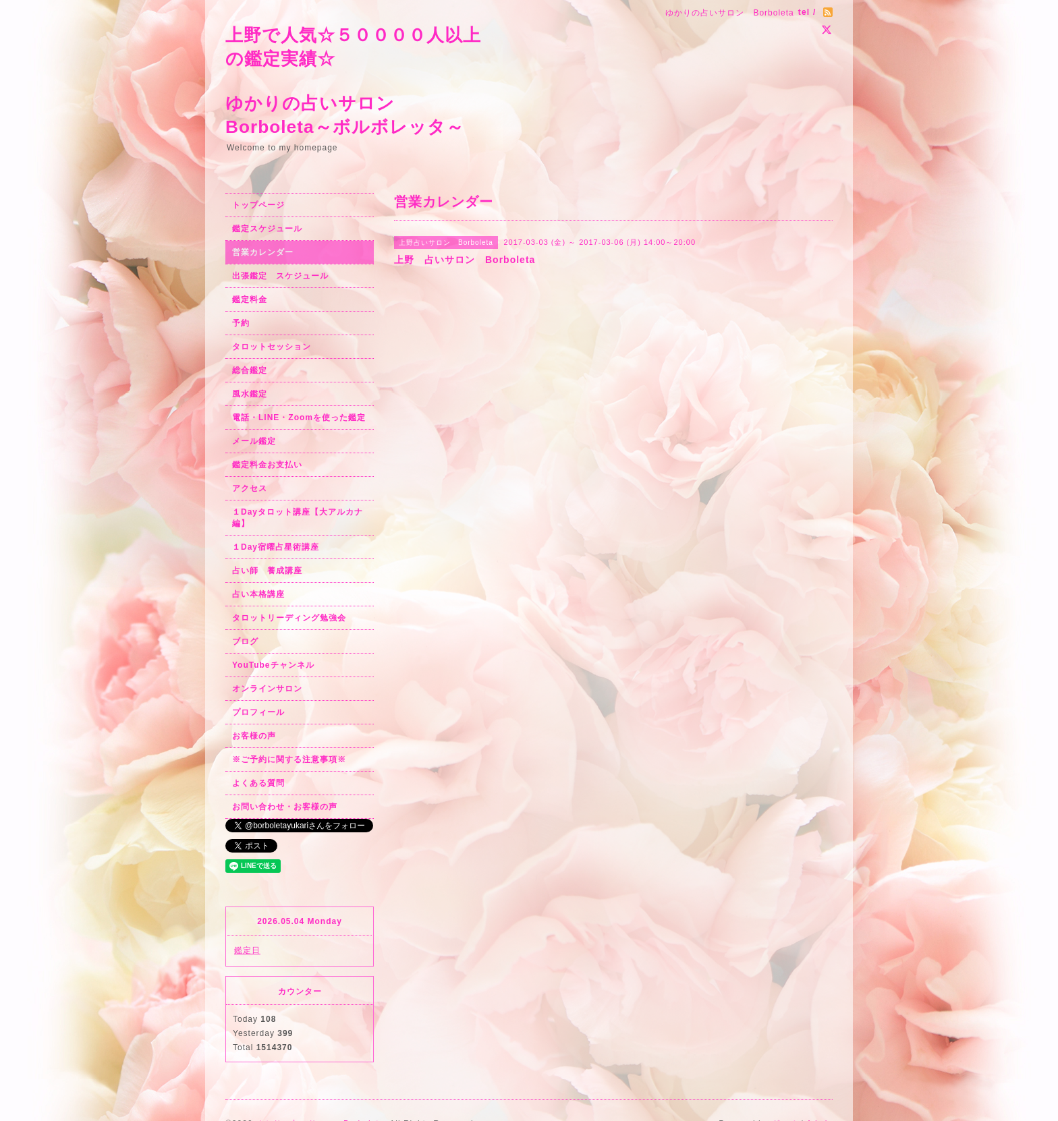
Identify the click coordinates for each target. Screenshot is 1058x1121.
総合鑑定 (249, 370)
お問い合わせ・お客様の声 (284, 806)
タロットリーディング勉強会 (289, 618)
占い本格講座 (258, 594)
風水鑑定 (249, 394)
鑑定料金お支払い (267, 464)
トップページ (258, 205)
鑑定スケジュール (267, 228)
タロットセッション (271, 346)
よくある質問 (258, 783)
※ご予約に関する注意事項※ (289, 759)
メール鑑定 (254, 441)
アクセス (249, 488)
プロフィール (258, 712)
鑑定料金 (249, 299)
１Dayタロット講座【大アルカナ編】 (297, 517)
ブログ (245, 641)
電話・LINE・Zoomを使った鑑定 (299, 417)
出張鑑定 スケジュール (280, 276)
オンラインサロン (267, 688)
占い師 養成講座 (267, 570)
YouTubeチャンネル (273, 665)
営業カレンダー (263, 252)
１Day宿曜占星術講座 (275, 547)
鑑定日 (247, 950)
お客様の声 (254, 736)
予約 (241, 323)
